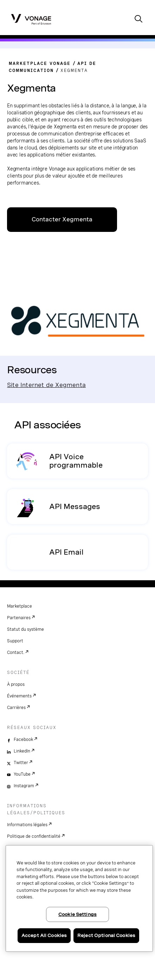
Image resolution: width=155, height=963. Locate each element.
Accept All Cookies (44, 935)
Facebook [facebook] (23, 739)
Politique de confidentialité (33, 836)
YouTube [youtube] (22, 774)
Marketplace (19, 606)
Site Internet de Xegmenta (46, 384)
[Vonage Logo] (31, 19)
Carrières (16, 707)
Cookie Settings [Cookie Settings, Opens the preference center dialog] (77, 914)
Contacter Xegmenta (62, 219)
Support (15, 640)
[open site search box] (138, 19)
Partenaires (19, 617)
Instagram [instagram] (24, 785)
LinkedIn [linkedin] (22, 751)
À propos (16, 684)
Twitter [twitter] (21, 762)
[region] (79, 898)
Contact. (15, 652)
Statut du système (25, 629)
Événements (19, 696)
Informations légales (27, 824)
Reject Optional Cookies (106, 935)
